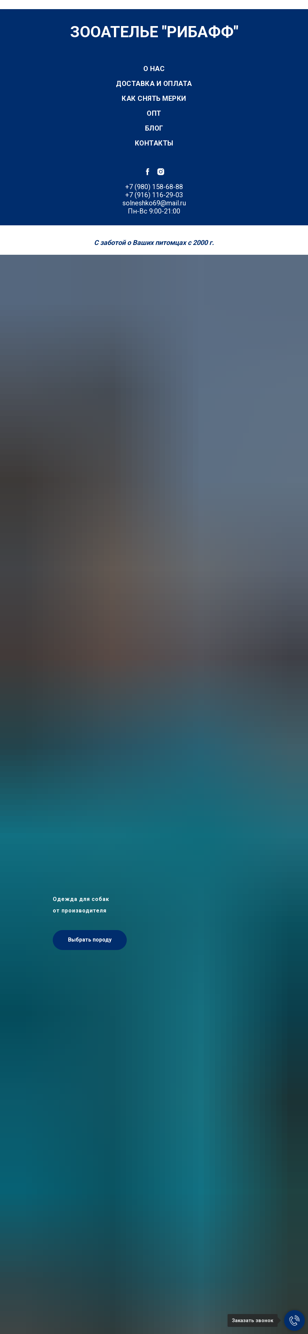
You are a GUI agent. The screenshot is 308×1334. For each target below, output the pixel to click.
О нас (154, 69)
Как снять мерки (154, 98)
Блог (154, 128)
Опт (154, 113)
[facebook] (147, 171)
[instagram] (161, 171)
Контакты (154, 143)
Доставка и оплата (154, 84)
